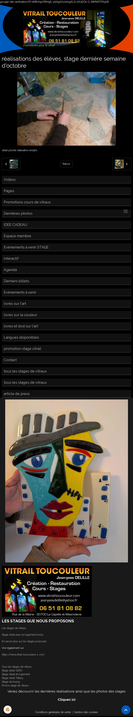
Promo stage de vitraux (15, 685)
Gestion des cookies (86, 712)
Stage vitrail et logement (16, 674)
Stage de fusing (11, 681)
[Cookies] (8, 710)
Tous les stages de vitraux (17, 666)
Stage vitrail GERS (12, 670)
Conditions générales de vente (53, 712)
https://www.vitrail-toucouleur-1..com (23, 654)
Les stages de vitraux (14, 628)
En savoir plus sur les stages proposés (24, 641)
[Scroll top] (125, 709)
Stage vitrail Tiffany (12, 678)
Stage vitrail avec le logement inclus (22, 634)
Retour (66, 163)
